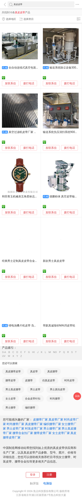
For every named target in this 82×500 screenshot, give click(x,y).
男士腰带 (10, 407)
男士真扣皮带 (57, 389)
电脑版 (47, 483)
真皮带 (34, 371)
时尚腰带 (55, 398)
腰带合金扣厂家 (23, 433)
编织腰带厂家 (52, 424)
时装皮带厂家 (34, 428)
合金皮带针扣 (32, 398)
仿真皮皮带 (48, 380)
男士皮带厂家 (15, 428)
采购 (77, 396)
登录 (32, 474)
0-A (4, 352)
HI (33, 352)
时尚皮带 (69, 380)
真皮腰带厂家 (34, 424)
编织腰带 (30, 407)
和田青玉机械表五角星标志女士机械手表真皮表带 (32, 196)
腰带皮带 (10, 380)
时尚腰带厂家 (15, 424)
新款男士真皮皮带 (54, 261)
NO (55, 352)
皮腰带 (29, 380)
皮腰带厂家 (40, 419)
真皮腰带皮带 (13, 371)
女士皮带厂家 (61, 433)
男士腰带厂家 (52, 428)
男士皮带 (35, 389)
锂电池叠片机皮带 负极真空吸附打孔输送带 (35, 325)
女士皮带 (10, 398)
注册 (49, 474)
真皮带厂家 (56, 419)
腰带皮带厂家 (42, 433)
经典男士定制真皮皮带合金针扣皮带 (24, 261)
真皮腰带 (52, 371)
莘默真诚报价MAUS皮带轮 (59, 325)
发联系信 (10, 83)
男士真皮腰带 (13, 389)
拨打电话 (28, 83)
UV (3, 356)
